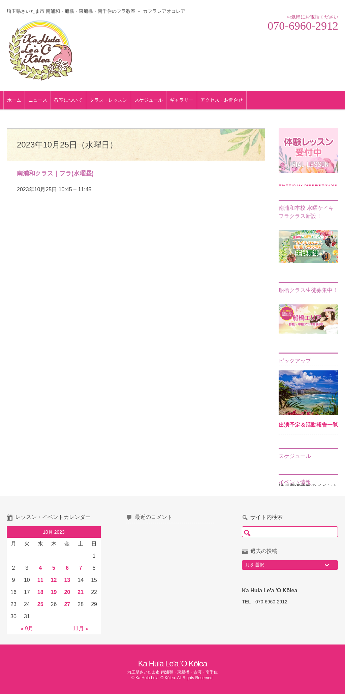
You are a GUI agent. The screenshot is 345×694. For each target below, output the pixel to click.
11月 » (81, 628)
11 (40, 580)
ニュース (41, 100)
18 (40, 592)
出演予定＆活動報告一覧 (308, 425)
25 (40, 604)
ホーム (17, 100)
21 (80, 592)
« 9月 (27, 628)
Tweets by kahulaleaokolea (308, 184)
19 (54, 592)
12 (54, 580)
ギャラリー (185, 100)
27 (67, 604)
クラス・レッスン (112, 100)
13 (67, 580)
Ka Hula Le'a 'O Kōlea (172, 663)
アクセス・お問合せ (225, 100)
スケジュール (152, 100)
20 (67, 592)
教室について (72, 100)
